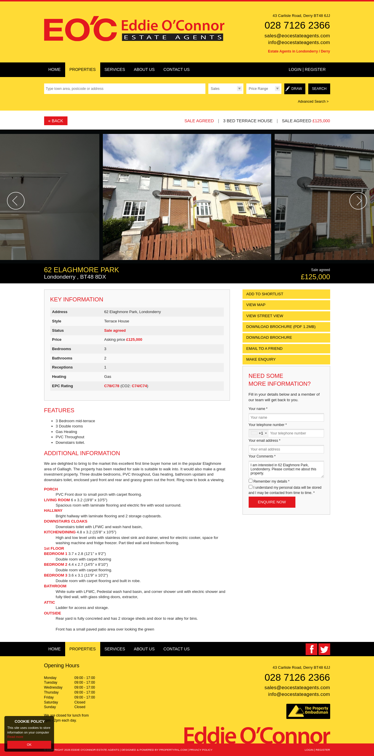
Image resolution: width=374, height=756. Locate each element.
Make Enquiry (261, 359)
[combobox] (259, 433)
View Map (256, 305)
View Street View (264, 316)
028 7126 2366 (297, 25)
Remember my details (271, 481)
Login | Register (307, 69)
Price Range (258, 89)
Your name (258, 409)
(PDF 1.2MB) (281, 326)
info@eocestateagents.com (299, 42)
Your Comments (262, 456)
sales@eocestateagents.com (297, 36)
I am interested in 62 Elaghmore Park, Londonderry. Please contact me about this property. (286, 469)
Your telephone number (268, 425)
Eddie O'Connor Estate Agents (95, 749)
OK (29, 744)
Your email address (264, 441)
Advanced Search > (313, 101)
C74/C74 (139, 386)
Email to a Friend (264, 348)
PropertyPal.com (173, 749)
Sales (215, 89)
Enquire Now (272, 502)
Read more (15, 736)
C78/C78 (111, 386)
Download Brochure (269, 337)
